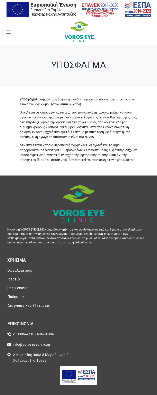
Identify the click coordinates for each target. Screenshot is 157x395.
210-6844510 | (25, 334)
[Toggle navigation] (8, 32)
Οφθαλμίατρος (19, 270)
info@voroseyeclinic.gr (31, 344)
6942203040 (46, 334)
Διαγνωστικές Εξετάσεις (28, 305)
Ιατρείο (13, 279)
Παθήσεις (16, 297)
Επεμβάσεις (17, 288)
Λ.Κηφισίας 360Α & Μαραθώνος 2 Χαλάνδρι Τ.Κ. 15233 (40, 357)
